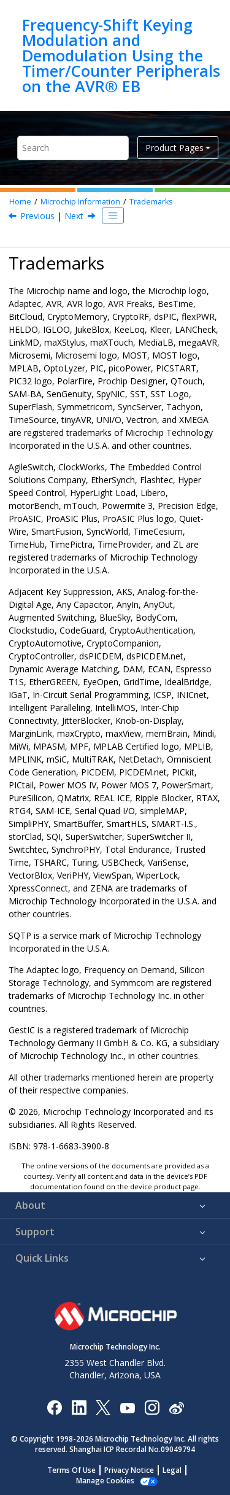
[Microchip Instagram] (151, 1407)
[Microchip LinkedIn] (78, 1407)
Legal (172, 1470)
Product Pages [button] (174, 147)
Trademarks (151, 201)
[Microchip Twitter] (103, 1407)
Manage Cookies (105, 1480)
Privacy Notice (129, 1470)
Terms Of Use (71, 1470)
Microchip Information (80, 201)
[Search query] (73, 148)
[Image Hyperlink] (127, 1407)
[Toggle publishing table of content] (113, 215)
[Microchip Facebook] (54, 1407)
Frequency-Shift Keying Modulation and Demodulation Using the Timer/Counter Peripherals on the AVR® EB (121, 55)
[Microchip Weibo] (176, 1407)
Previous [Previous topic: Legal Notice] (37, 216)
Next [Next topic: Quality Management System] (73, 216)
